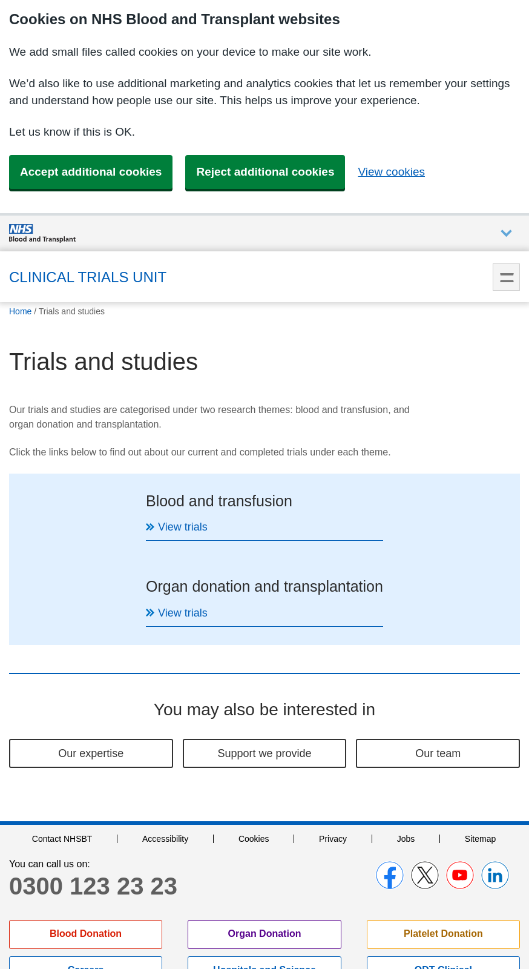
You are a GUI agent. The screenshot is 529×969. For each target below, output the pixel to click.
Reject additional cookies (265, 171)
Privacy (333, 753)
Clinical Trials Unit (87, 277)
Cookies (253, 753)
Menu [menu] (506, 277)
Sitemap (480, 753)
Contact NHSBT (62, 753)
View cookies (391, 171)
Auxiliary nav (506, 233)
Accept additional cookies (91, 171)
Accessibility (165, 753)
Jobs (406, 753)
